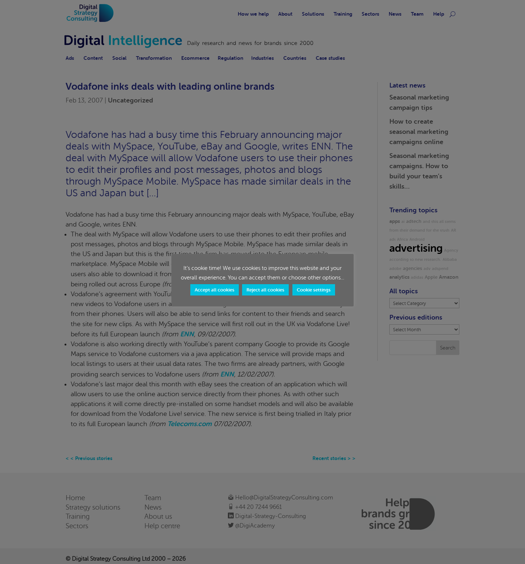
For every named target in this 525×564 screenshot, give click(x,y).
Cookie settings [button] (314, 290)
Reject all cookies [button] (265, 290)
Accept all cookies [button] (214, 290)
